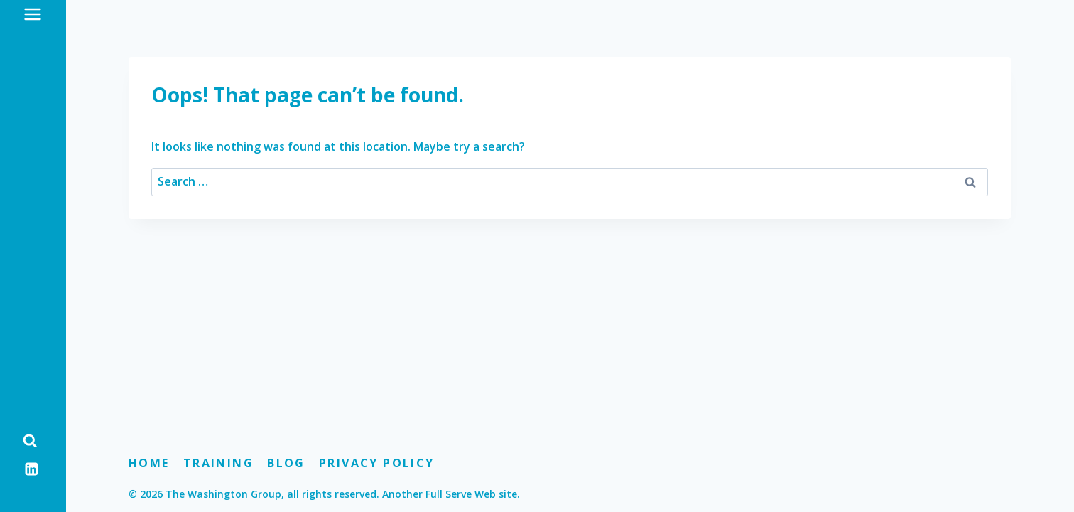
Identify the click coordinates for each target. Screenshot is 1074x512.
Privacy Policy (377, 463)
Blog (286, 463)
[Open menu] (33, 14)
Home (149, 463)
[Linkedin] (32, 469)
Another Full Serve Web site (449, 494)
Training (218, 463)
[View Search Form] (30, 441)
